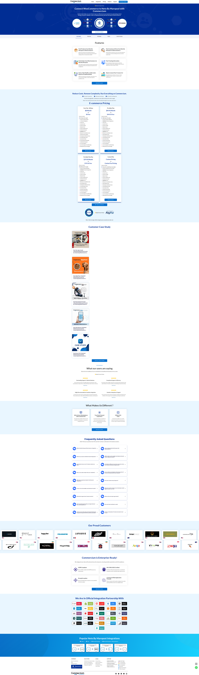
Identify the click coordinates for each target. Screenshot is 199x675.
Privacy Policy (98, 659)
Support (115, 1)
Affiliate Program (74, 662)
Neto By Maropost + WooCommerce (110, 640)
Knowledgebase (121, 663)
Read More (85, 384)
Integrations (98, 1)
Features (109, 1)
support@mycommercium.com (112, 663)
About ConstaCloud (74, 659)
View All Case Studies (99, 359)
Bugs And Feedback (122, 666)
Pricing (104, 1)
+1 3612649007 (121, 661)
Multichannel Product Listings (89, 659)
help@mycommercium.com (111, 660)
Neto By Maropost (96, 640)
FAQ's (109, 36)
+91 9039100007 (122, 662)
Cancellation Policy (99, 663)
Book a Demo (123, 1)
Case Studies (119, 36)
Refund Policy (98, 662)
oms (87, 640)
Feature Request (121, 667)
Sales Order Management (88, 662)
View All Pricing (99, 204)
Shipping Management (88, 663)
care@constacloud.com (111, 665)
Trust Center (98, 664)
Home (92, 1)
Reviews (99, 36)
